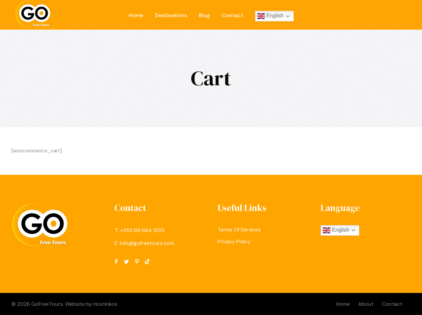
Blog (204, 15)
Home (136, 15)
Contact (232, 15)
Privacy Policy (234, 241)
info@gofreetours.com (147, 243)
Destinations (171, 15)
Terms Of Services (239, 229)
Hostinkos (105, 304)
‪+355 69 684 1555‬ (142, 230)
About (366, 304)
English (270, 16)
